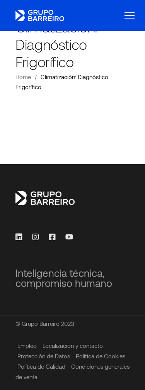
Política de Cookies (100, 356)
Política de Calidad (41, 366)
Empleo (27, 345)
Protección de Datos (43, 356)
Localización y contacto (73, 345)
